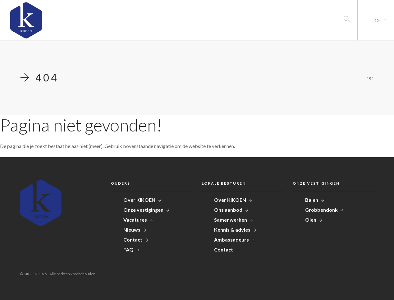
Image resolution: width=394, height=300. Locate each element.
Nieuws (131, 230)
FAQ (128, 249)
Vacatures (135, 220)
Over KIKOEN (139, 200)
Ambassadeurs (231, 239)
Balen (311, 200)
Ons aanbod (228, 210)
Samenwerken (230, 220)
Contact (132, 239)
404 (377, 20)
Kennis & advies (232, 230)
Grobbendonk (321, 210)
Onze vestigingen (143, 210)
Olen (310, 220)
